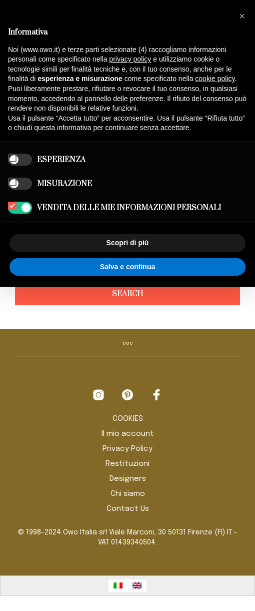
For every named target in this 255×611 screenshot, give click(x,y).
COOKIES (127, 419)
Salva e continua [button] (127, 267)
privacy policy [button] (130, 59)
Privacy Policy (127, 449)
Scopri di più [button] (127, 243)
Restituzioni (128, 464)
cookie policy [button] (214, 79)
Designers (128, 479)
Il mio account (128, 434)
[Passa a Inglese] (137, 585)
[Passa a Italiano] (118, 585)
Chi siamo (127, 494)
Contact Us (127, 509)
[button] (242, 16)
